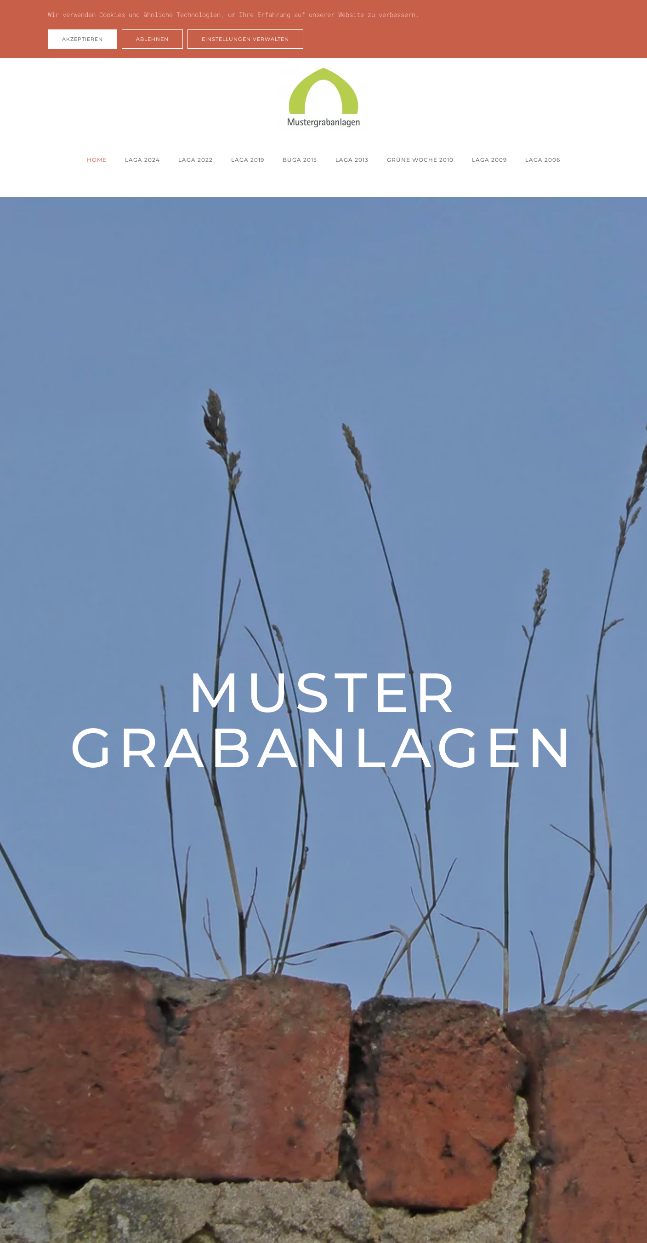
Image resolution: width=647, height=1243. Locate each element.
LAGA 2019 (247, 159)
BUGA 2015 (300, 159)
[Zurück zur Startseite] (323, 99)
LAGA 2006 (542, 159)
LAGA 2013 (352, 159)
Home (97, 159)
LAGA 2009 (489, 159)
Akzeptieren (82, 39)
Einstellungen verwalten (245, 39)
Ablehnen (152, 39)
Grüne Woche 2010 (420, 159)
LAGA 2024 (142, 159)
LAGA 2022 (195, 159)
